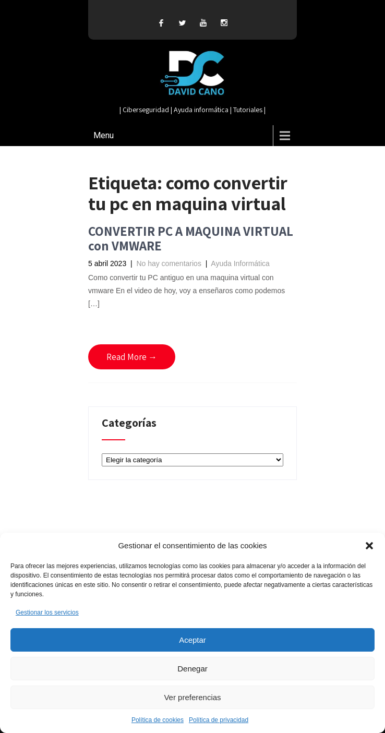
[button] (369, 545)
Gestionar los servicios (47, 612)
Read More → (131, 357)
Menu (103, 135)
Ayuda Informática (240, 263)
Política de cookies (157, 720)
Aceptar (192, 639)
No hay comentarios (168, 263)
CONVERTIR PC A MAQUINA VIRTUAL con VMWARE (190, 238)
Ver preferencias (192, 697)
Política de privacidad (218, 720)
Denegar (192, 668)
